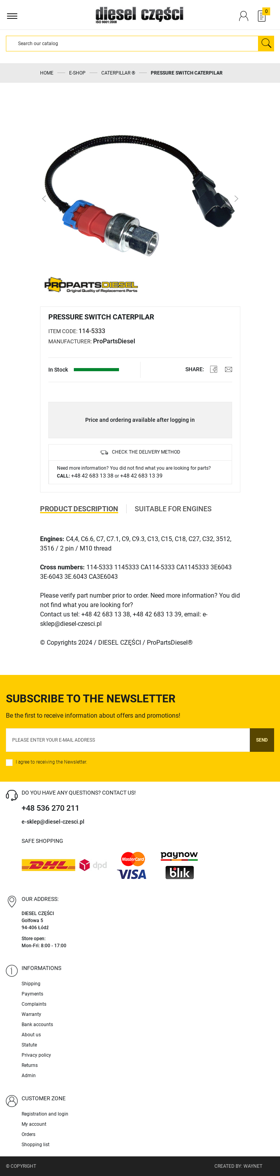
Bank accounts (37, 1024)
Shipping (31, 983)
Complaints (34, 1004)
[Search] (132, 43)
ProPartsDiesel (114, 341)
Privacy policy (36, 1055)
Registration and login (45, 1114)
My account (34, 1124)
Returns (30, 1065)
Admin (29, 1075)
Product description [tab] (79, 509)
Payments (32, 994)
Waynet (252, 1166)
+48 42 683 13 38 (92, 475)
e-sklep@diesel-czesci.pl (53, 822)
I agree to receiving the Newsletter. (51, 762)
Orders (28, 1134)
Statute (29, 1045)
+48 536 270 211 (50, 808)
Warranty (31, 1014)
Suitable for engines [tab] (173, 509)
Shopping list (35, 1144)
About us (31, 1034)
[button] (50, 198)
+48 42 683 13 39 (141, 475)
